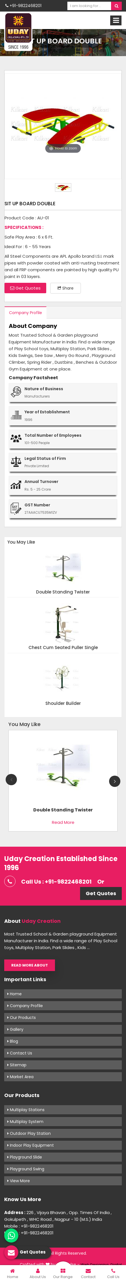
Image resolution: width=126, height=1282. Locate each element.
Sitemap (16, 1065)
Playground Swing (25, 1169)
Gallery (15, 1029)
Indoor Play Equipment (30, 1145)
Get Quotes (25, 288)
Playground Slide (24, 1157)
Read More (63, 822)
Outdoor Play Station (29, 1133)
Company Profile (25, 312)
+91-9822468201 (23, 5)
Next (114, 781)
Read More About (29, 965)
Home (14, 994)
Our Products (21, 1017)
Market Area (20, 1077)
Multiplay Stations (26, 1110)
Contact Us (19, 1053)
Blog (12, 1041)
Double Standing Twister (63, 592)
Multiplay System (25, 1121)
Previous (11, 779)
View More (18, 1181)
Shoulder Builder (63, 703)
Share (66, 288)
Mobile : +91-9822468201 (29, 1226)
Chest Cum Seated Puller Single (63, 647)
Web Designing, (95, 1264)
